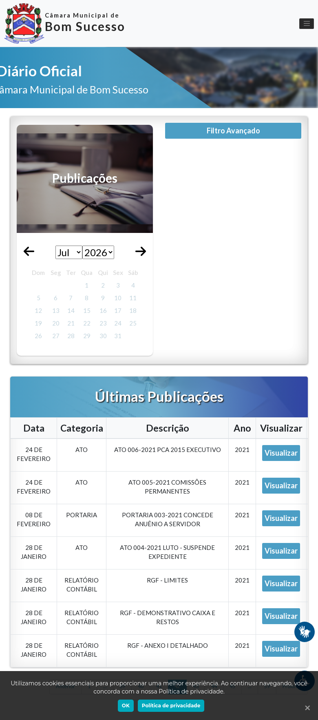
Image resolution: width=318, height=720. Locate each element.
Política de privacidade (171, 705)
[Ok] (306, 708)
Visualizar (281, 452)
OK (126, 705)
